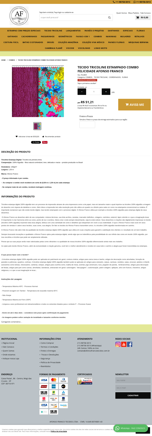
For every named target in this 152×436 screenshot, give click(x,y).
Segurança (45, 358)
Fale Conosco (145, 13)
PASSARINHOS (48, 36)
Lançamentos (73, 30)
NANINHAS (111, 36)
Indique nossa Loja (11, 358)
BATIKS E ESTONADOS (33, 42)
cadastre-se (69, 12)
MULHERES (125, 36)
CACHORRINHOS (29, 36)
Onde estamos (9, 354)
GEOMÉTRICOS (65, 36)
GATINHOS (13, 36)
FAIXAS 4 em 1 (83, 36)
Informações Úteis (50, 338)
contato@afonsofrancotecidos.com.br (93, 350)
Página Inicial (8, 343)
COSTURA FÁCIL (11, 42)
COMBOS (98, 36)
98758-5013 (123, 2)
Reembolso (45, 366)
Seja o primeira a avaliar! (87, 83)
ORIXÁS (50, 42)
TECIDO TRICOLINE (53, 30)
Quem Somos (121, 13)
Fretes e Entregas (48, 350)
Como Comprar (47, 343)
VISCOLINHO (84, 48)
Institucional (9, 338)
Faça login (58, 12)
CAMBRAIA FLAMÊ (53, 48)
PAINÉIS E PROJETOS (94, 30)
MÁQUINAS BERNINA (138, 42)
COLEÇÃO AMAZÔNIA (68, 42)
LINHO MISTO (100, 48)
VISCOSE (70, 48)
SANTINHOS (113, 30)
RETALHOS (139, 36)
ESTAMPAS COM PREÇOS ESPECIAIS (24, 30)
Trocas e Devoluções (50, 354)
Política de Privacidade (50, 362)
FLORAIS (141, 30)
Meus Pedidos (133, 13)
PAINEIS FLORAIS (116, 42)
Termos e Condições (49, 347)
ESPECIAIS (128, 30)
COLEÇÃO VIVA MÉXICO (93, 42)
